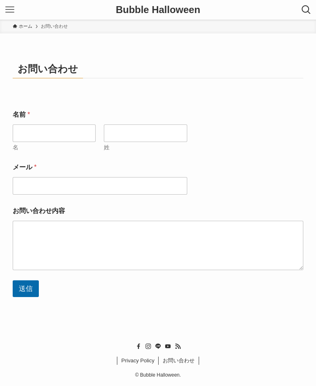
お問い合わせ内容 (39, 210)
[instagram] (148, 346)
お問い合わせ (179, 360)
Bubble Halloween (158, 10)
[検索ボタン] (306, 10)
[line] (158, 346)
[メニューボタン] (10, 10)
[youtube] (168, 346)
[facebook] (138, 346)
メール (25, 167)
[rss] (178, 346)
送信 (26, 289)
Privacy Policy (138, 360)
